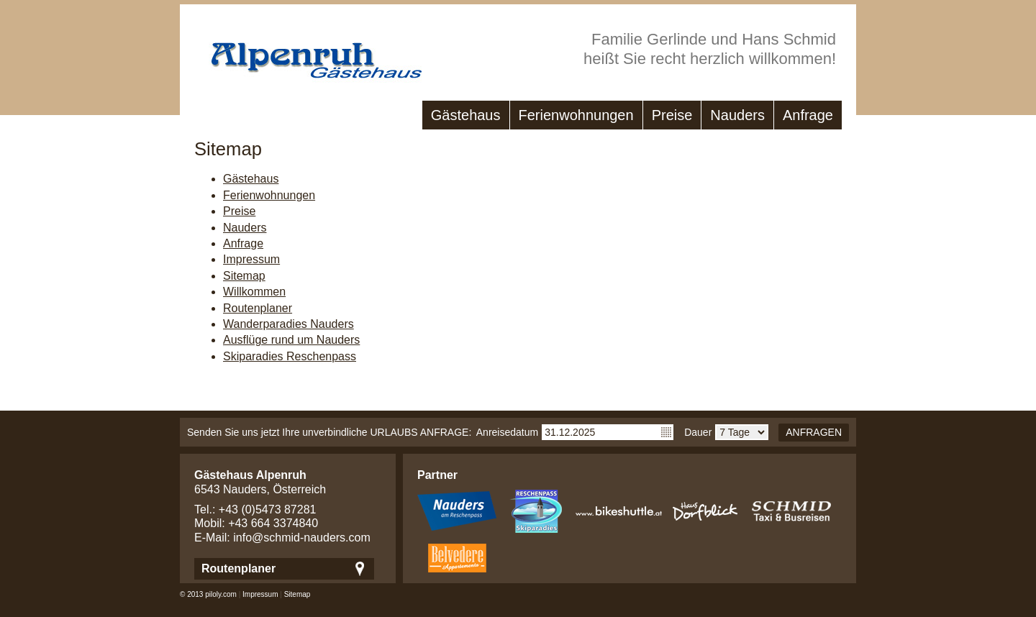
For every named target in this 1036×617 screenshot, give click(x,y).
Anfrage (808, 115)
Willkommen (254, 291)
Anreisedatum (507, 432)
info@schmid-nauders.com (302, 537)
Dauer (698, 432)
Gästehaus (466, 115)
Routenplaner (257, 308)
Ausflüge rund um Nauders (291, 340)
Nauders (737, 115)
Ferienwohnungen (576, 115)
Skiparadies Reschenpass (289, 356)
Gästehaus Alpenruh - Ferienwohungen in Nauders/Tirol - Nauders (302, 53)
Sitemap (244, 276)
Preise (672, 115)
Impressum (251, 259)
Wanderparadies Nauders (288, 324)
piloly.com (221, 594)
